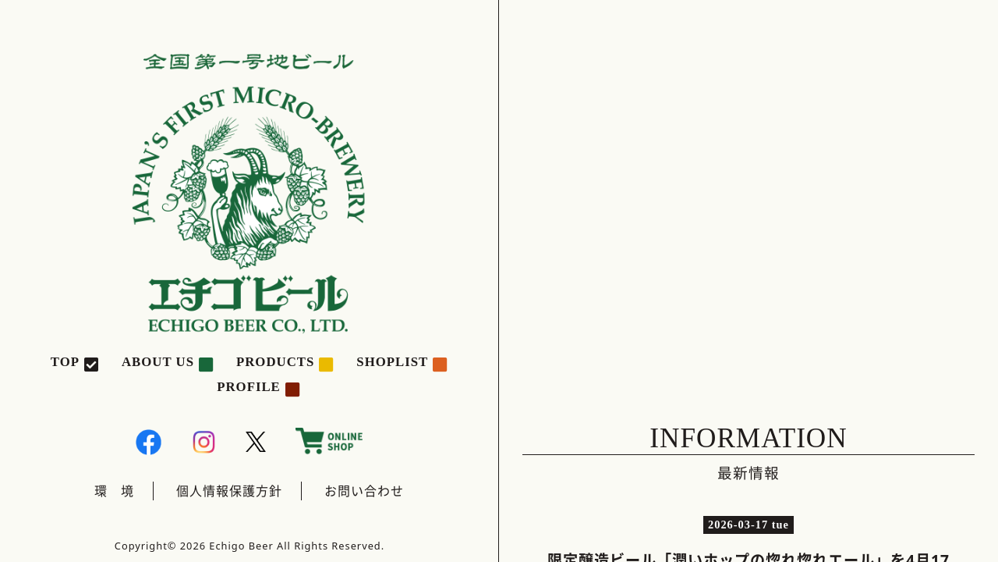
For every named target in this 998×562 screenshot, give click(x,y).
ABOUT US (158, 361)
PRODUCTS (275, 361)
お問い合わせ (364, 491)
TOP (65, 361)
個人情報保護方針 (229, 491)
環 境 (114, 491)
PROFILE (249, 386)
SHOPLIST (392, 361)
